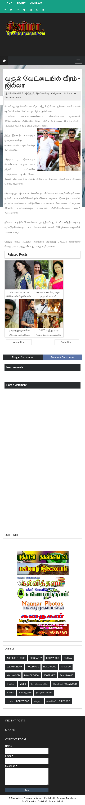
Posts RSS (42, 801)
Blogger (39, 798)
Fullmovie (33, 666)
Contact (36, 3)
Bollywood (52, 658)
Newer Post (19, 342)
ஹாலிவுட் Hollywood (58, 701)
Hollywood (49, 666)
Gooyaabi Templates (66, 798)
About (21, 3)
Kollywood (13, 675)
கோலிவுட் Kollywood (51, 93)
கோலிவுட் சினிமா (39, 684)
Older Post (66, 342)
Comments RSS (55, 801)
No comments (13, 97)
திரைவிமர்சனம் (44, 692)
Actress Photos (16, 658)
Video (23, 684)
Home (8, 3)
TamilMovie (66, 675)
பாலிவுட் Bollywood (18, 701)
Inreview (66, 666)
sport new (50, 675)
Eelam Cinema (15, 666)
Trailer (11, 684)
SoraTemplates (29, 801)
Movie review (31, 675)
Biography (36, 658)
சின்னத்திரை (25, 692)
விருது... (38, 701)
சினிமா (68, 93)
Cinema (68, 658)
